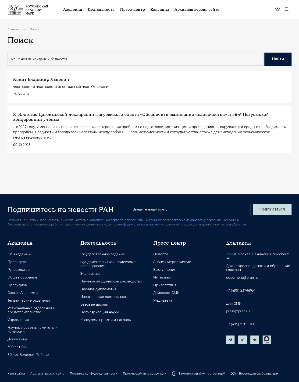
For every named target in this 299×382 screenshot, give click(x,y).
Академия (19, 242)
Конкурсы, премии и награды (106, 320)
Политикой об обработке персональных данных (124, 220)
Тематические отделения (29, 301)
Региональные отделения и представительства (31, 310)
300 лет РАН (17, 347)
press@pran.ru (235, 224)
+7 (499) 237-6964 (240, 291)
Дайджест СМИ (166, 293)
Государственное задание (102, 254)
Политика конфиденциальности (93, 373)
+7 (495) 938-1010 (240, 324)
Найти (278, 59)
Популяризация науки (99, 312)
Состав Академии (22, 293)
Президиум (17, 285)
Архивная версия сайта (47, 373)
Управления (18, 320)
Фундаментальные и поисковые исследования (108, 264)
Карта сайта (16, 373)
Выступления (164, 270)
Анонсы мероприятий (172, 262)
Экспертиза (90, 274)
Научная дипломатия (98, 289)
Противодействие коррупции (144, 373)
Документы (17, 339)
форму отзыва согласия (140, 224)
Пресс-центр (169, 242)
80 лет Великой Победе (28, 355)
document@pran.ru (242, 278)
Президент (17, 262)
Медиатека (162, 301)
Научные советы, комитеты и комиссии (32, 330)
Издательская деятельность (104, 297)
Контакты (238, 242)
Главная (13, 29)
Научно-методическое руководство (111, 281)
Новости (160, 254)
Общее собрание (22, 277)
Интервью (162, 277)
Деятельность (98, 242)
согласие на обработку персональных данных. (206, 220)
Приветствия (164, 285)
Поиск (34, 29)
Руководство (18, 270)
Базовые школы (94, 305)
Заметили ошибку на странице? (198, 373)
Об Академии (19, 254)
